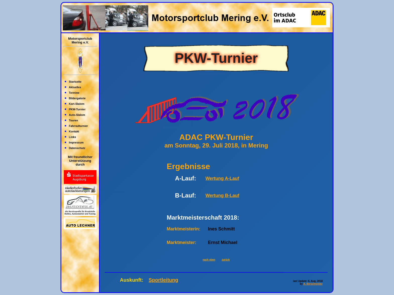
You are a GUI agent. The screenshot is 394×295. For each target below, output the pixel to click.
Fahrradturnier (78, 125)
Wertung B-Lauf (222, 195)
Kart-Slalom (76, 103)
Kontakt (74, 131)
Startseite (75, 81)
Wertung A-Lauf (222, 178)
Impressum (76, 142)
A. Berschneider (313, 283)
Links (72, 136)
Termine (74, 92)
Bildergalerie (77, 98)
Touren (73, 120)
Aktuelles (75, 87)
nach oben (209, 259)
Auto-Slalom (77, 114)
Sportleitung (163, 280)
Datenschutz (77, 148)
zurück (226, 259)
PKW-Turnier (77, 109)
